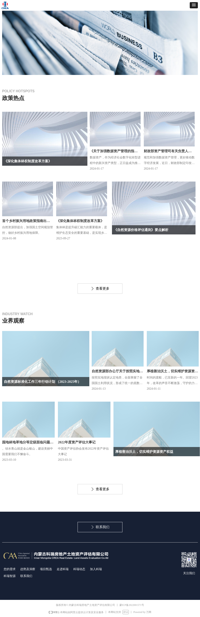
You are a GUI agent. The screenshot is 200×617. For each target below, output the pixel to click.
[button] (194, 5)
